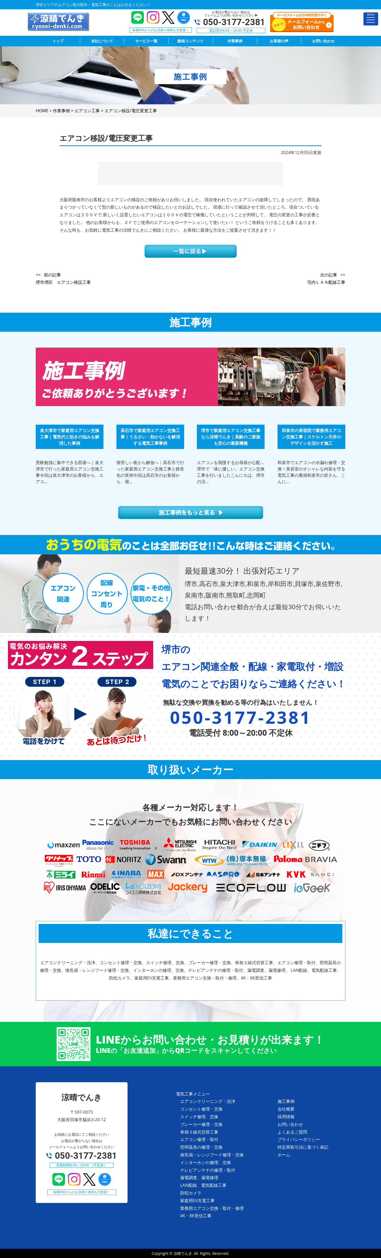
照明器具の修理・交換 (201, 1147)
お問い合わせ (290, 1124)
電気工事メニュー (193, 1094)
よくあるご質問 (292, 1132)
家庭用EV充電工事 (197, 1200)
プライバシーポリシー (299, 1139)
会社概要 (286, 1109)
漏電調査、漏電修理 (199, 1177)
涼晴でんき (183, 1253)
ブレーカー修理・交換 (201, 1124)
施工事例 (286, 1101)
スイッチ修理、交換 (199, 1117)
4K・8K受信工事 (195, 1216)
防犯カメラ (190, 1193)
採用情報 (286, 1117)
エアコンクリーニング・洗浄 (207, 1101)
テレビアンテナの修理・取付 (207, 1170)
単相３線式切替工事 (199, 1132)
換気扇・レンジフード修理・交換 (212, 1155)
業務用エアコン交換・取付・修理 (212, 1208)
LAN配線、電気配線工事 (203, 1185)
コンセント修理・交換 (201, 1109)
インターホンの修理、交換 (205, 1162)
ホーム (284, 1155)
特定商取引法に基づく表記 (303, 1147)
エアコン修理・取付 (199, 1139)
